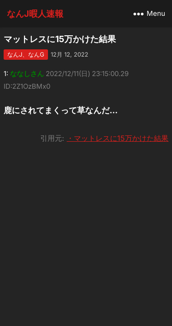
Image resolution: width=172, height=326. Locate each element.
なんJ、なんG (25, 54)
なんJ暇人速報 (35, 13)
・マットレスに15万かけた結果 (117, 138)
